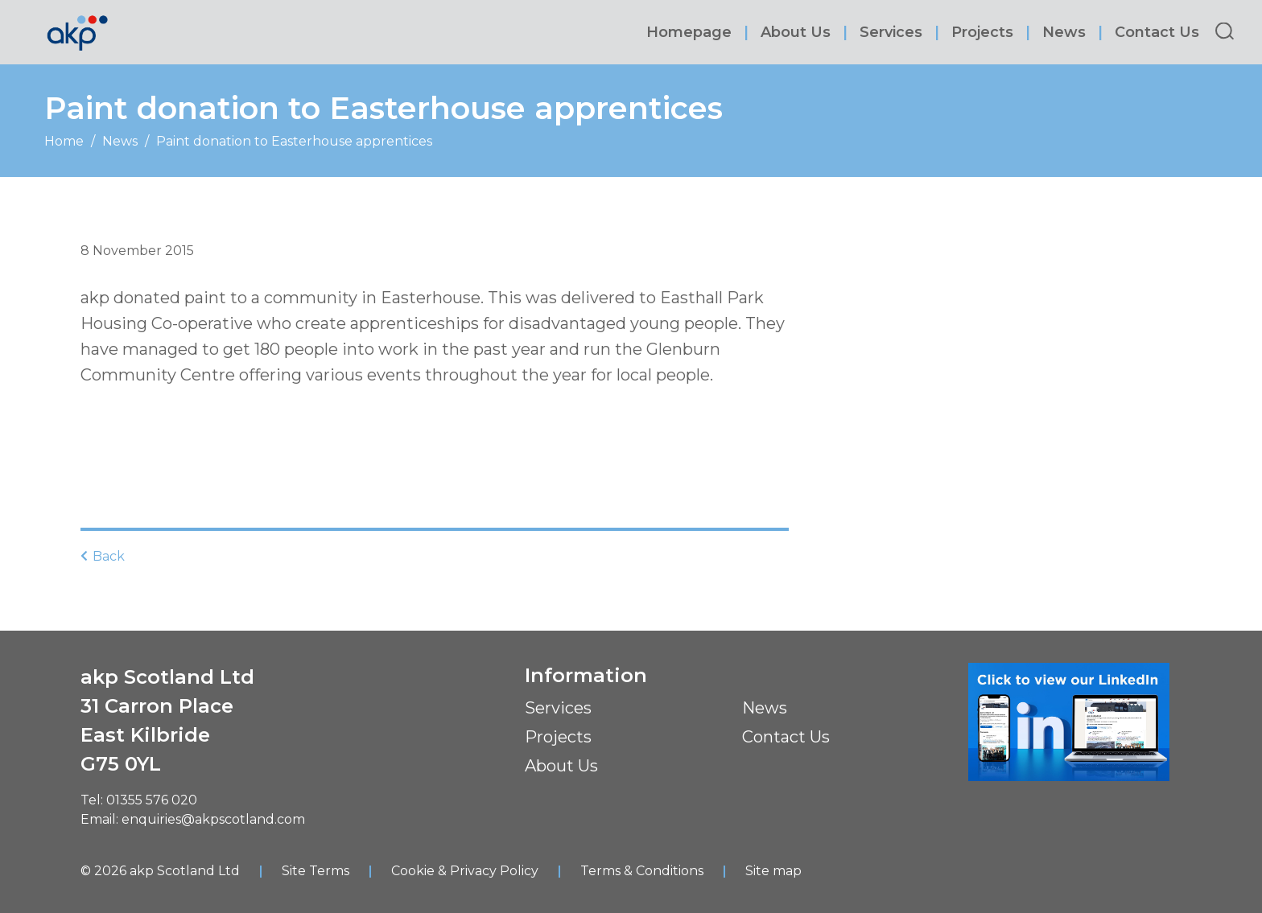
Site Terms (315, 870)
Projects (982, 32)
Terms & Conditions (641, 870)
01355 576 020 (151, 800)
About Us (796, 32)
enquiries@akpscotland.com (213, 819)
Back (102, 556)
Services (891, 32)
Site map (773, 870)
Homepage (689, 32)
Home (64, 141)
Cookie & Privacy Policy (464, 870)
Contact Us (1157, 32)
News (1064, 32)
